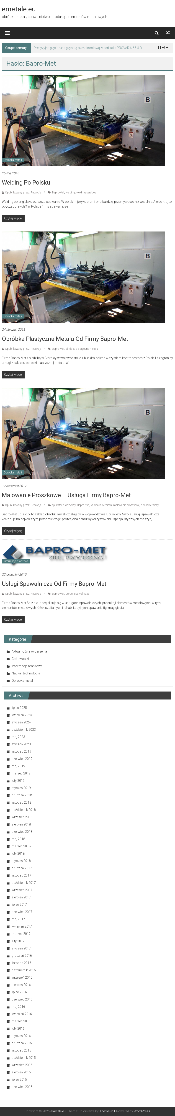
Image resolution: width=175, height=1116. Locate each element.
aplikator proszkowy (64, 505)
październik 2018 (24, 810)
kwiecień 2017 (22, 926)
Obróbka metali (13, 160)
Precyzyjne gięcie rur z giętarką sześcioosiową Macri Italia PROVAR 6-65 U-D (88, 48)
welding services (86, 192)
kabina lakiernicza (101, 505)
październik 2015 (24, 1057)
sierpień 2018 (21, 824)
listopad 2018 (21, 802)
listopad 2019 (21, 751)
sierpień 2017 (21, 897)
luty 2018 (18, 853)
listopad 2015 (21, 1050)
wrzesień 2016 (22, 977)
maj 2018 (18, 839)
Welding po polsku (26, 182)
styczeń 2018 (21, 861)
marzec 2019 (21, 773)
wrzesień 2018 (22, 817)
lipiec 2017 (19, 904)
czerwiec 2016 (22, 999)
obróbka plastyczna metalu (82, 348)
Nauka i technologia (26, 673)
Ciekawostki (20, 659)
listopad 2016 (21, 963)
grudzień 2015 (22, 1043)
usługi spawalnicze (77, 593)
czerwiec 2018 (22, 831)
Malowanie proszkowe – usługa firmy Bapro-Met (66, 495)
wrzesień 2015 (22, 1065)
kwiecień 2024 (22, 715)
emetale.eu (19, 9)
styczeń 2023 (21, 744)
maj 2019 (18, 766)
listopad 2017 (21, 875)
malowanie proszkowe (126, 505)
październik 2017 (24, 883)
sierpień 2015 (21, 1072)
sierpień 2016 (21, 985)
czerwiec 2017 (22, 912)
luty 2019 (18, 780)
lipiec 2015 (19, 1079)
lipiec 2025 (19, 708)
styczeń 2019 (21, 788)
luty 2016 (18, 1028)
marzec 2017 (21, 934)
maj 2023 (18, 737)
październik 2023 (24, 729)
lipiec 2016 (19, 992)
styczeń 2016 (21, 1036)
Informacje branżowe (16, 561)
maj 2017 (18, 919)
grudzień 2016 (22, 955)
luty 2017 (18, 941)
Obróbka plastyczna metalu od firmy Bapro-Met (65, 338)
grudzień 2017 (22, 868)
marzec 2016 (21, 1021)
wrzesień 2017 (22, 890)
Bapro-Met (58, 192)
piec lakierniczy (150, 505)
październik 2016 (24, 970)
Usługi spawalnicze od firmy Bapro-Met (54, 583)
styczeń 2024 (21, 722)
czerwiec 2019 (22, 759)
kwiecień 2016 (22, 1014)
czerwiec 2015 (22, 1087)
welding (70, 192)
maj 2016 (18, 1006)
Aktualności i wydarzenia (29, 651)
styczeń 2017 (21, 948)
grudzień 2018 (22, 795)
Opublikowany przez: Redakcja (23, 192)
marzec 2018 (21, 846)
